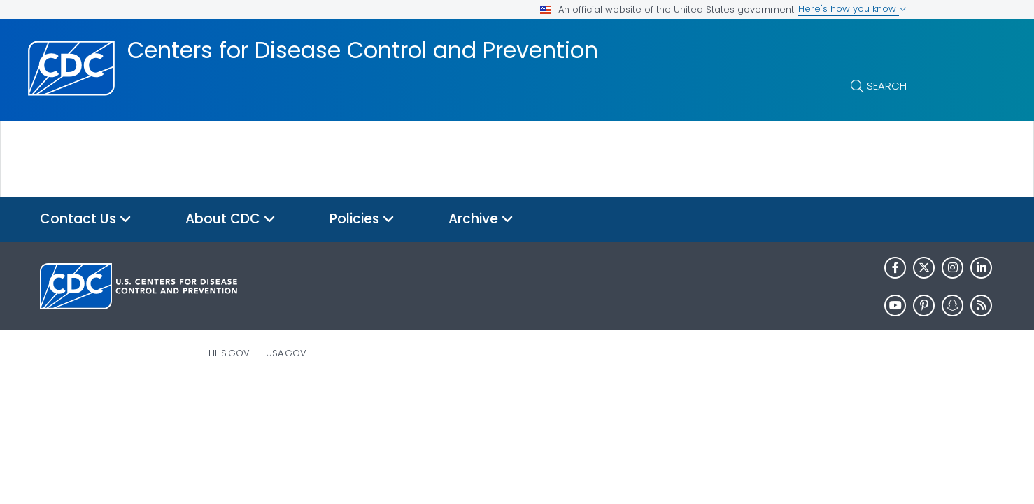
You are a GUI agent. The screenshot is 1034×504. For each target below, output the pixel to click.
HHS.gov (229, 353)
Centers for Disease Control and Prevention (362, 50)
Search (887, 85)
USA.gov (286, 353)
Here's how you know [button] (852, 8)
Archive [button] (481, 219)
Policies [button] (362, 219)
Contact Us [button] (86, 219)
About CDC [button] (230, 219)
